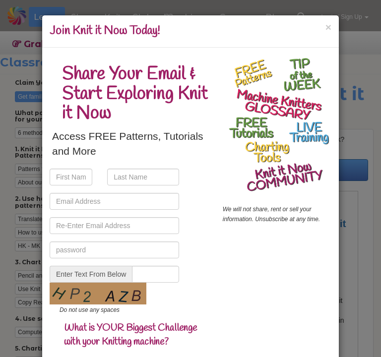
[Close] (328, 27)
